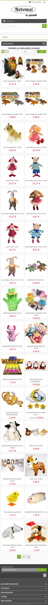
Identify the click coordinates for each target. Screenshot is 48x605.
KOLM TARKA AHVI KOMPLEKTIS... (36, 380)
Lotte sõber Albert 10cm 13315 (12, 280)
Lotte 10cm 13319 (12, 247)
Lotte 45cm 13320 (12, 180)
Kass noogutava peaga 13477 (12, 114)
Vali (30, 51)
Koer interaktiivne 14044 (12, 81)
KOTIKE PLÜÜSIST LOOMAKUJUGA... (12, 414)
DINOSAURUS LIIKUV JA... (36, 280)
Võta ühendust (36, 2)
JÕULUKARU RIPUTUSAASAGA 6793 (36, 546)
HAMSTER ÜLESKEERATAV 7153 (36, 512)
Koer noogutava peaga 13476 (36, 114)
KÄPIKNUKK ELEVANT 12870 (12, 346)
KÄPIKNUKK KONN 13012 (12, 313)
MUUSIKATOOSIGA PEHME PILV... (36, 414)
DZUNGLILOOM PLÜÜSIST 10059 (12, 480)
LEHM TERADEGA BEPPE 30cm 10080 (12, 447)
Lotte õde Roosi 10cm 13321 (36, 214)
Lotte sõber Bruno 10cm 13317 (36, 247)
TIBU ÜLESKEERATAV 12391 (12, 379)
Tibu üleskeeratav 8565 (12, 512)
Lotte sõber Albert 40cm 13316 (12, 214)
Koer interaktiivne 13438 (12, 147)
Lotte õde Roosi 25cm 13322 (36, 147)
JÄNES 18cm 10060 (36, 446)
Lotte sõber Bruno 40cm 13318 (36, 180)
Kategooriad (8, 44)
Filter (42, 51)
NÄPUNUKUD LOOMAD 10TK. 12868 (36, 314)
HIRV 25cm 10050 (36, 479)
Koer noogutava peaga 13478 (36, 81)
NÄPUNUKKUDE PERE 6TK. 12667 (36, 347)
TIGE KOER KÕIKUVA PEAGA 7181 (12, 546)
